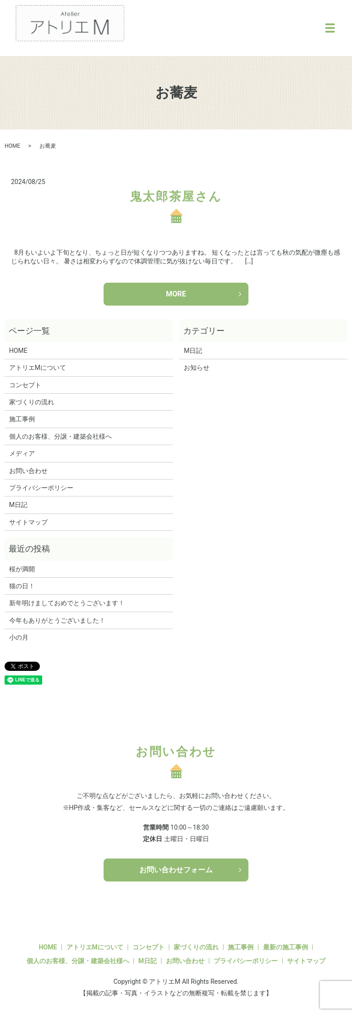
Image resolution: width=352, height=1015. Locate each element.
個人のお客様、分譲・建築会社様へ (60, 436)
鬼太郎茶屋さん (176, 196)
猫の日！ (22, 586)
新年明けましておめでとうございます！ (67, 603)
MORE (176, 294)
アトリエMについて (37, 368)
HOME (12, 146)
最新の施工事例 (285, 947)
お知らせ (196, 368)
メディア (22, 453)
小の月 (18, 637)
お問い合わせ (28, 470)
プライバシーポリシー (41, 487)
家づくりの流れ (31, 402)
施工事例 (22, 419)
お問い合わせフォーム (176, 869)
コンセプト (25, 385)
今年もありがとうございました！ (57, 620)
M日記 (18, 505)
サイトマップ (28, 522)
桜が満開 (22, 569)
